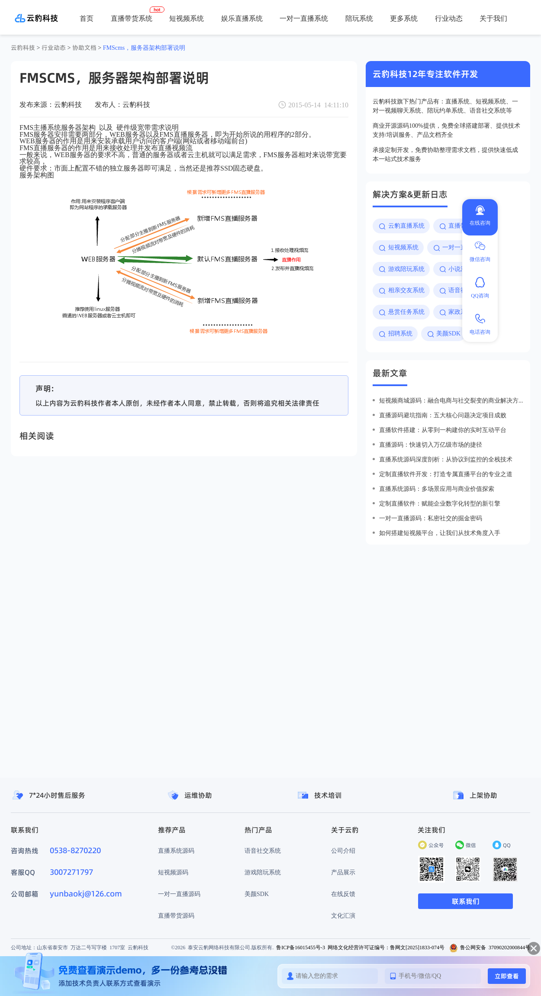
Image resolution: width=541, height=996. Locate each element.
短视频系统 (186, 18)
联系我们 (466, 901)
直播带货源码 (176, 915)
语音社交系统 (263, 850)
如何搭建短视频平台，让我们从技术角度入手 (439, 533)
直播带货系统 (131, 18)
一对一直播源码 (179, 894)
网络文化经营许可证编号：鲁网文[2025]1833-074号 (386, 947)
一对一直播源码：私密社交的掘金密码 (430, 518)
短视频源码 (173, 872)
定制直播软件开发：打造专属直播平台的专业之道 (445, 474)
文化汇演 (343, 915)
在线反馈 (343, 894)
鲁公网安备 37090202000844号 (489, 947)
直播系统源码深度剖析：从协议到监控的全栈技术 (445, 459)
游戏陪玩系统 (263, 872)
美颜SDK (257, 894)
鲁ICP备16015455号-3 (300, 947)
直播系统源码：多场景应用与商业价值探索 (436, 488)
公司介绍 (343, 850)
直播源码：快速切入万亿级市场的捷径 (430, 444)
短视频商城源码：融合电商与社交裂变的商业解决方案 (451, 400)
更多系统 (404, 18)
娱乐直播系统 (242, 18)
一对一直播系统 (304, 18)
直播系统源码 (176, 850)
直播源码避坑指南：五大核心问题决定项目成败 (442, 415)
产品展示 (343, 872)
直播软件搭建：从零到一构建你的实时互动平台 (442, 429)
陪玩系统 (359, 18)
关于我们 (493, 18)
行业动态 (449, 18)
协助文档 (84, 47)
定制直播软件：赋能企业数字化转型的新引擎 (439, 503)
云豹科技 (23, 47)
